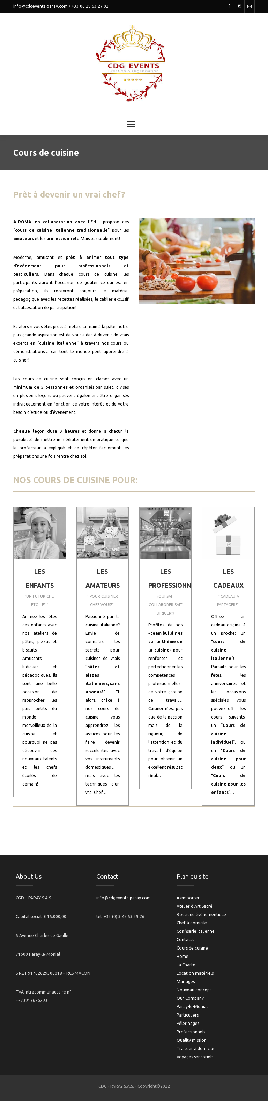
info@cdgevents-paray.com (40, 6)
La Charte (186, 964)
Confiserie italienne (196, 931)
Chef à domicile (192, 923)
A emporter (188, 897)
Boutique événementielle (201, 914)
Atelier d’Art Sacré (195, 906)
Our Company (190, 998)
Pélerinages (188, 1023)
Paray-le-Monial (192, 1006)
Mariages (186, 981)
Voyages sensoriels (195, 1057)
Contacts (185, 939)
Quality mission (192, 1040)
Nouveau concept (194, 990)
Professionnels (191, 1031)
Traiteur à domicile (195, 1048)
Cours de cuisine (192, 948)
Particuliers (188, 1015)
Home (182, 956)
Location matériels (195, 973)
